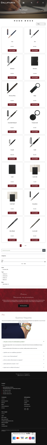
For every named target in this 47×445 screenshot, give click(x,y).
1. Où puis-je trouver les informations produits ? (14, 341)
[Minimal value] (23, 261)
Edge (35, 95)
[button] (23, 2)
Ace (12, 41)
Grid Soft (35, 177)
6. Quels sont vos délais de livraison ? (11, 367)
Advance (12, 68)
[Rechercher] (44, 250)
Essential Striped (12, 122)
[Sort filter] (40, 24)
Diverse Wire (12, 95)
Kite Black (12, 231)
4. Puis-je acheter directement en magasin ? (13, 360)
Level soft (34, 231)
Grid (35, 150)
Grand (12, 150)
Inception (34, 204)
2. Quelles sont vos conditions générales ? (12, 352)
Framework (35, 122)
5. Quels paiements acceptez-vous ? (11, 363)
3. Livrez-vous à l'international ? (10, 356)
